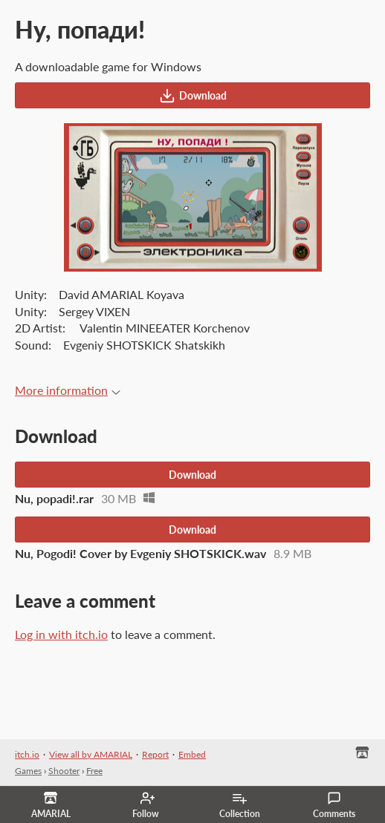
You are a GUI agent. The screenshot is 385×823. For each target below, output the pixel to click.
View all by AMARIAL (90, 754)
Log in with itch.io (61, 634)
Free (94, 770)
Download (193, 96)
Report (155, 754)
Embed (192, 754)
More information (67, 390)
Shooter (64, 770)
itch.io (27, 754)
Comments (334, 805)
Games (28, 770)
